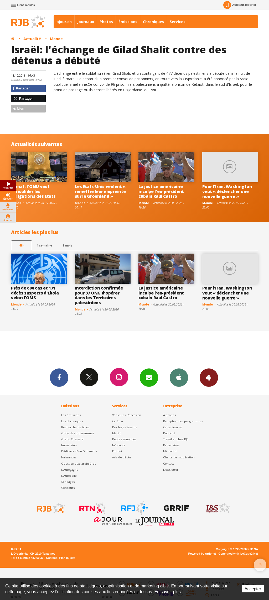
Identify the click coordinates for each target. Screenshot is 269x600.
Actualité (32, 38)
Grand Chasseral (72, 439)
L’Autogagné (69, 469)
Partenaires (171, 445)
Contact (168, 463)
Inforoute (119, 445)
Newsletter (170, 469)
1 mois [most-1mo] (67, 245)
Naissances (68, 457)
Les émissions (71, 415)
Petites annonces (124, 439)
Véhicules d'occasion (126, 415)
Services (177, 21)
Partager (21, 88)
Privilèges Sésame (124, 427)
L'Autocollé (69, 475)
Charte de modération (179, 457)
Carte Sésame (173, 427)
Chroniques (153, 21)
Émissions (127, 21)
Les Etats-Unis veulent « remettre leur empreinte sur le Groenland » (100, 191)
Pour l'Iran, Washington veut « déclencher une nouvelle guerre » (227, 191)
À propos (169, 415)
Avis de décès (121, 457)
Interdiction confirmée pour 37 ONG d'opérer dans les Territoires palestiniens (99, 295)
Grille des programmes (77, 433)
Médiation (170, 451)
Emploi (117, 451)
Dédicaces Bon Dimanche (79, 451)
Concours (68, 487)
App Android (209, 377)
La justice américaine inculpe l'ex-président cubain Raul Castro (161, 191)
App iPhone (179, 377)
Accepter (253, 589)
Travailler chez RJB (176, 439)
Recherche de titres (75, 427)
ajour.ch (64, 21)
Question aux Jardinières (78, 463)
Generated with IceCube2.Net (238, 553)
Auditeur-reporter (239, 5)
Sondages (68, 481)
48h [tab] (21, 245)
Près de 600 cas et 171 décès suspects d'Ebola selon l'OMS (35, 293)
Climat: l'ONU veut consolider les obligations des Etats (33, 191)
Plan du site (67, 557)
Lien (18, 108)
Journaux (85, 21)
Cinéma (117, 421)
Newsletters (149, 377)
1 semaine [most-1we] (44, 245)
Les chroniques (72, 421)
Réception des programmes (183, 421)
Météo (116, 433)
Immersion (69, 445)
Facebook (59, 377)
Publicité (169, 433)
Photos (106, 21)
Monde (56, 38)
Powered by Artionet (202, 553)
